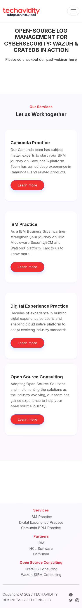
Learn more (27, 185)
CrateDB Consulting (41, 569)
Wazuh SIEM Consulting (41, 574)
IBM (41, 543)
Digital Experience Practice (41, 522)
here (73, 59)
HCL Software (41, 548)
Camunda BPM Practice (41, 528)
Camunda (41, 554)
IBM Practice (41, 517)
